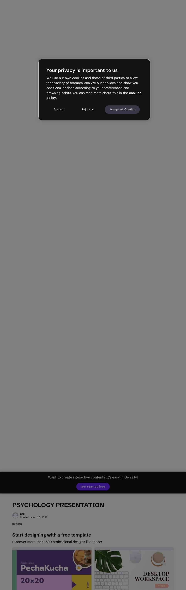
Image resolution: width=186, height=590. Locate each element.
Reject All (88, 109)
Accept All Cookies (122, 109)
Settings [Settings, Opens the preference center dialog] (59, 109)
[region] (94, 89)
